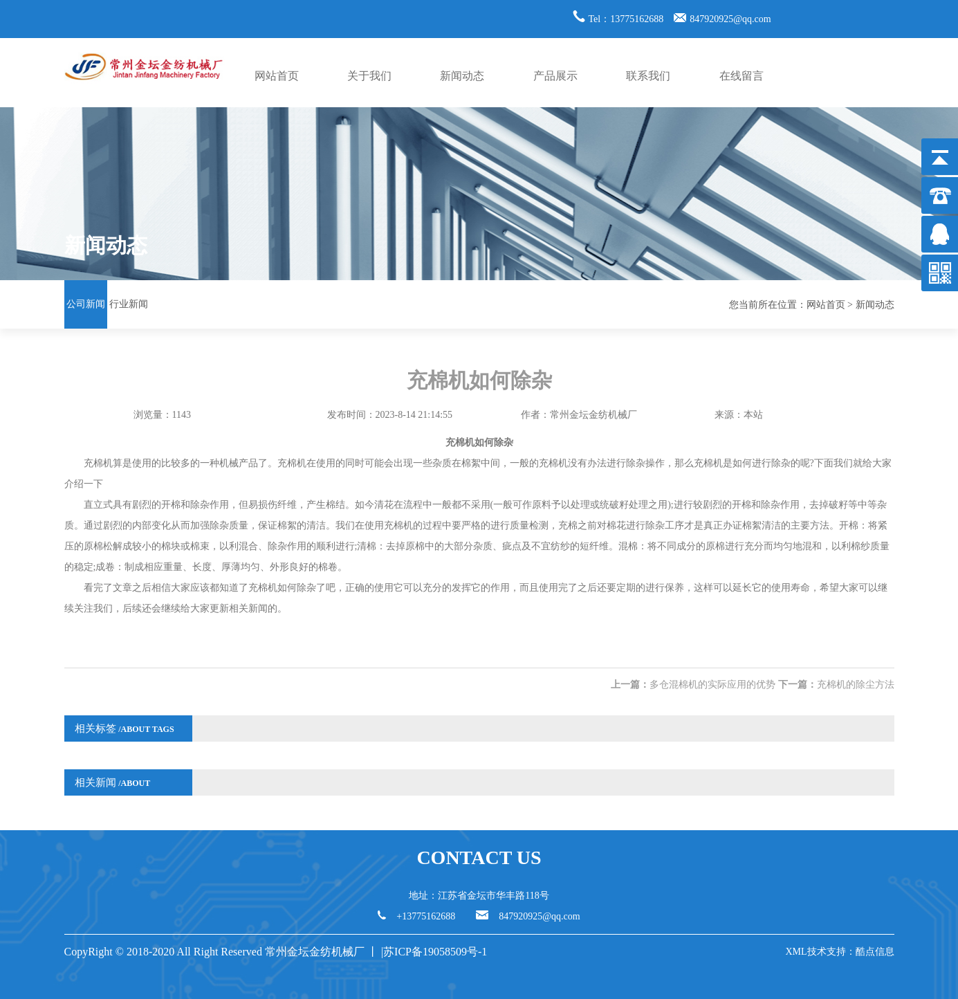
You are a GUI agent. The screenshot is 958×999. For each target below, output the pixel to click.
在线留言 (741, 76)
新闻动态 (462, 76)
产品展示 (555, 76)
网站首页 (277, 76)
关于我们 (369, 76)
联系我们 (648, 76)
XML (796, 951)
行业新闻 (128, 304)
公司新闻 (85, 304)
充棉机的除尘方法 (855, 684)
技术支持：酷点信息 (850, 951)
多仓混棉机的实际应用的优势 (712, 684)
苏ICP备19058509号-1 (436, 951)
